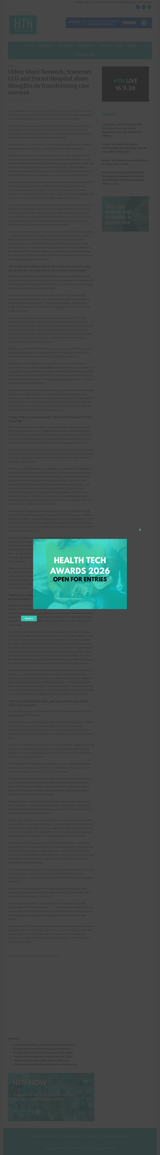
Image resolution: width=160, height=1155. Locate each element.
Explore (29, 618)
